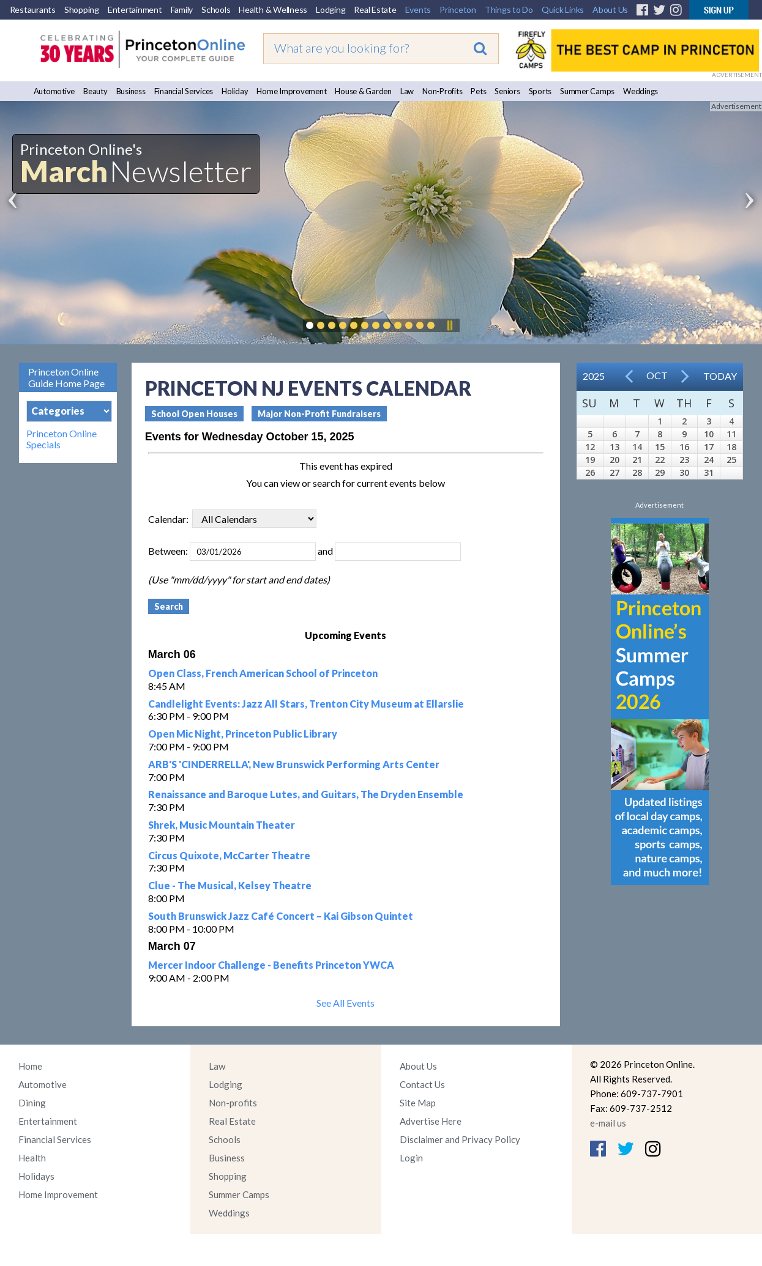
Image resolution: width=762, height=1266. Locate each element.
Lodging (330, 9)
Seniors (507, 91)
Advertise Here (430, 1121)
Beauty (95, 91)
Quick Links (563, 9)
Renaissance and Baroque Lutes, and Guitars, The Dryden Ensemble (305, 794)
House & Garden (363, 91)
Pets (478, 91)
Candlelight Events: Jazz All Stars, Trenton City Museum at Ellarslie (306, 703)
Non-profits (233, 1102)
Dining (32, 1102)
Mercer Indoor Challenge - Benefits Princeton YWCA (271, 965)
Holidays (36, 1176)
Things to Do (509, 9)
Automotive (54, 91)
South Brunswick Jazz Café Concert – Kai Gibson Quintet (280, 916)
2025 (594, 376)
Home (30, 1066)
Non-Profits (442, 91)
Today (720, 376)
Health (32, 1157)
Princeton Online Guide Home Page (66, 377)
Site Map (418, 1102)
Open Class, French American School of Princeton (263, 673)
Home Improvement (291, 91)
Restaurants (33, 9)
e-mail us (608, 1122)
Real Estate (375, 9)
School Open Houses (194, 414)
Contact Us (422, 1084)
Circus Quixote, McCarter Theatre (229, 855)
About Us (610, 9)
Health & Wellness (273, 9)
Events (418, 9)
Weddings (640, 91)
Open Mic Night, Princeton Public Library (242, 733)
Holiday (235, 91)
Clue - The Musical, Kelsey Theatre (230, 885)
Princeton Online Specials (61, 439)
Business (131, 91)
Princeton (457, 9)
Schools (215, 9)
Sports (540, 91)
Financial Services (184, 91)
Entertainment (135, 9)
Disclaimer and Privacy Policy (460, 1139)
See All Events (345, 1003)
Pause (449, 325)
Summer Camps (587, 91)
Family (182, 9)
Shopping (81, 9)
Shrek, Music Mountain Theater (221, 825)
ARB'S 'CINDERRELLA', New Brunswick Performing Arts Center (293, 764)
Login (411, 1157)
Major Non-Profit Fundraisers (319, 414)
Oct (657, 375)
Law (407, 91)
